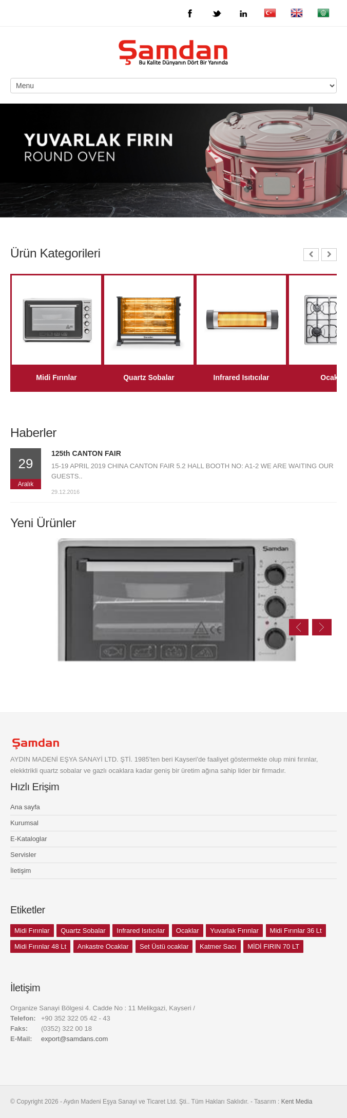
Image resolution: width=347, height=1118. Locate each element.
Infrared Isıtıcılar (141, 930)
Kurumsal (24, 823)
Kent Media (297, 1101)
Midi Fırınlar (32, 930)
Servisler (23, 855)
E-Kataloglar (28, 839)
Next (322, 627)
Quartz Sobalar (83, 930)
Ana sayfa (25, 807)
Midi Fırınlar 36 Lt (296, 930)
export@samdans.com (74, 1039)
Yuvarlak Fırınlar (234, 930)
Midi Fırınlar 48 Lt (40, 946)
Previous (299, 627)
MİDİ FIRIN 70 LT (273, 946)
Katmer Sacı (218, 946)
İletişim (20, 870)
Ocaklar (187, 930)
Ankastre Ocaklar (103, 946)
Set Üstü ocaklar (164, 946)
